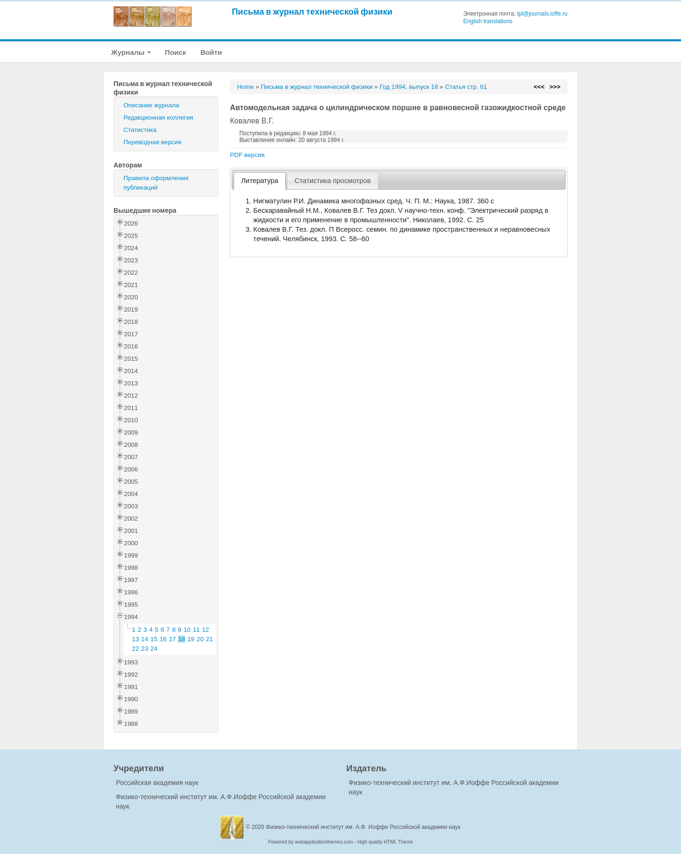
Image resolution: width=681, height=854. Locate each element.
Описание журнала (151, 105)
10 (187, 629)
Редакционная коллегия (158, 117)
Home (245, 86)
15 (153, 639)
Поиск (175, 52)
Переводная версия (152, 142)
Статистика (140, 129)
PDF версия (247, 154)
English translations (488, 21)
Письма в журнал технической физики (312, 11)
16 (163, 639)
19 (190, 639)
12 (205, 629)
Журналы (131, 52)
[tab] (260, 181)
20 (200, 639)
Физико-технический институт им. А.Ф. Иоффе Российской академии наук (363, 827)
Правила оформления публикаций (155, 182)
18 (181, 639)
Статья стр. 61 (466, 86)
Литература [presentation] (260, 180)
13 (135, 639)
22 (135, 648)
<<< (538, 86)
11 (196, 629)
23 (144, 648)
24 (153, 648)
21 (209, 639)
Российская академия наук (157, 782)
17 (172, 639)
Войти (211, 52)
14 (144, 639)
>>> (555, 86)
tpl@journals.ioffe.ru (542, 13)
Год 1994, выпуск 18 (409, 86)
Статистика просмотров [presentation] (333, 180)
